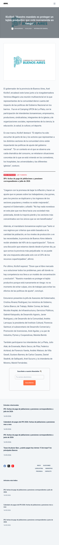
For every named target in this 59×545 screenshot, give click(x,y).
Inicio (39, 465)
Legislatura (39, 468)
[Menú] (54, 4)
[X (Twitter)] (9, 466)
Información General (41, 28)
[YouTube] (13, 466)
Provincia (39, 471)
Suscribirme (29, 383)
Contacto (48, 471)
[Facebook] (5, 466)
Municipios (49, 468)
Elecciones (46, 465)
